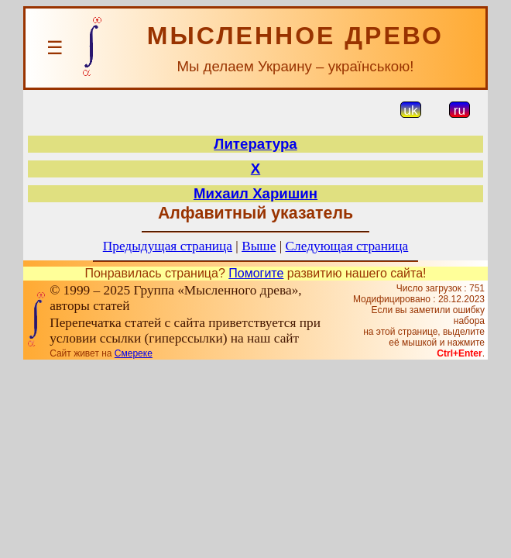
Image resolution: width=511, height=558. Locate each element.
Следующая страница (347, 246)
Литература (255, 144)
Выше (259, 246)
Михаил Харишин (255, 193)
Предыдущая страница (167, 246)
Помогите (255, 273)
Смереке (134, 353)
